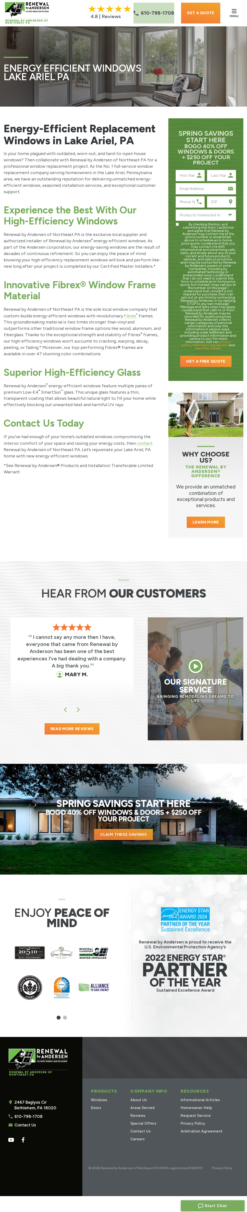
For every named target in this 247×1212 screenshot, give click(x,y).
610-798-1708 (27, 1116)
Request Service (195, 1121)
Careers (137, 1145)
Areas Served (142, 1113)
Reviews (138, 1121)
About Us (138, 1105)
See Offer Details (208, 348)
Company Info (148, 1098)
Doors (96, 1113)
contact (145, 442)
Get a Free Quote (205, 361)
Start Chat (212, 1205)
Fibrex (131, 315)
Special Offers (143, 1129)
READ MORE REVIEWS (72, 729)
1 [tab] (59, 1020)
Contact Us (25, 1125)
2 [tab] (65, 1020)
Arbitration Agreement (210, 345)
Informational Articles (200, 1105)
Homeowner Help (196, 1113)
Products (104, 1098)
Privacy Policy (193, 1129)
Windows (99, 1105)
